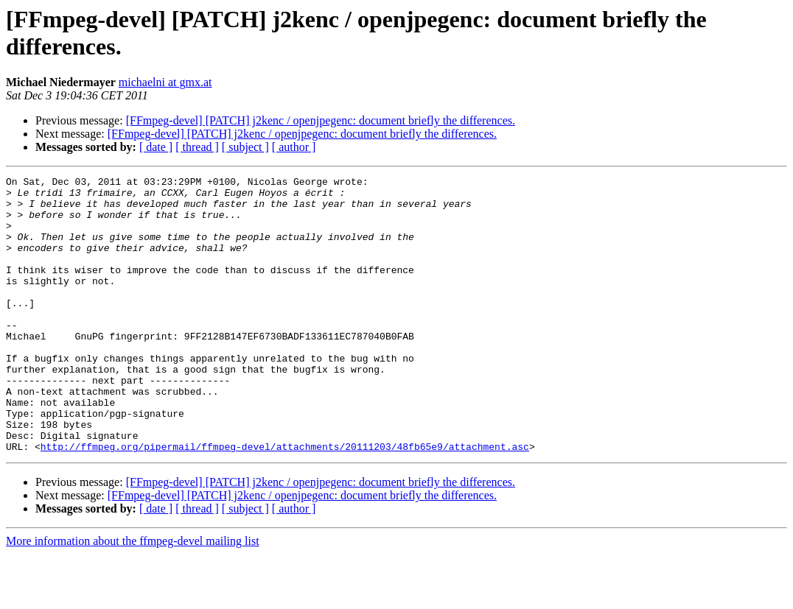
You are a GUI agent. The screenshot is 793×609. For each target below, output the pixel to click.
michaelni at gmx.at (165, 82)
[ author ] (294, 147)
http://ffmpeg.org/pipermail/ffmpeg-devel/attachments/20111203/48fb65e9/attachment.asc (285, 501)
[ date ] (155, 147)
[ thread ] (197, 147)
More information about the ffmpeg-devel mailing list (132, 596)
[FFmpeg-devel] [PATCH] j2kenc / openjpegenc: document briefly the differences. (320, 120)
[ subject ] (245, 147)
